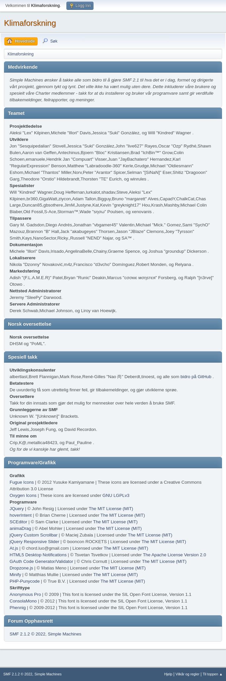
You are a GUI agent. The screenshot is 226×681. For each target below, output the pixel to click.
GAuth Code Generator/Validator (41, 561)
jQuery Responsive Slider (34, 541)
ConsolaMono (23, 601)
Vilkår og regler (187, 674)
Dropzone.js (21, 568)
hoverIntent (21, 515)
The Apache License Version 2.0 (174, 554)
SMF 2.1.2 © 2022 (27, 634)
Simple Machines (64, 634)
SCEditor (18, 521)
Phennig (18, 607)
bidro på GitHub (195, 376)
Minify (15, 574)
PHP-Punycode (25, 581)
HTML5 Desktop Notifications (38, 554)
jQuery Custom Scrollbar (33, 535)
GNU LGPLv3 (115, 495)
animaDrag (20, 528)
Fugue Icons (22, 482)
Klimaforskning (30, 22)
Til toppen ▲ (213, 674)
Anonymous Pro (25, 594)
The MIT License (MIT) (111, 508)
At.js (14, 548)
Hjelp (168, 674)
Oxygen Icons (23, 495)
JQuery (17, 508)
